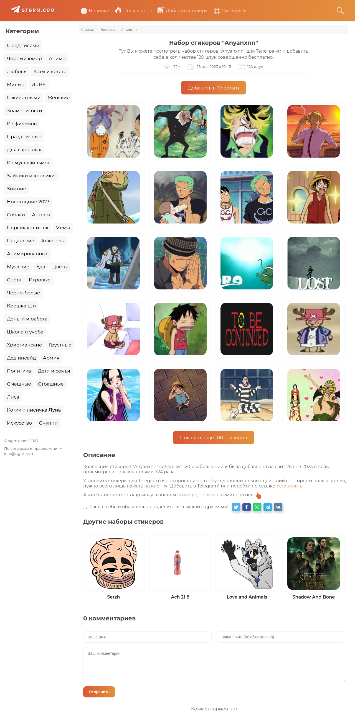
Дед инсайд (21, 358)
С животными (23, 97)
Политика (19, 371)
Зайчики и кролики (31, 175)
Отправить (99, 692)
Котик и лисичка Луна (34, 410)
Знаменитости (24, 110)
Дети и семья (54, 371)
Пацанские (20, 240)
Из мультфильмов (28, 162)
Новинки (95, 10)
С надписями (23, 45)
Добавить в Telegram (213, 88)
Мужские (18, 266)
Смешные (19, 384)
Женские (58, 97)
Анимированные (28, 253)
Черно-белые (23, 293)
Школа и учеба (25, 332)
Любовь (16, 71)
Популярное (133, 10)
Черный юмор (24, 58)
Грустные (60, 345)
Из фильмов (22, 123)
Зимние (16, 188)
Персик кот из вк (28, 227)
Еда (40, 266)
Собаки (16, 214)
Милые (15, 84)
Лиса (13, 397)
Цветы (60, 266)
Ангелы (41, 214)
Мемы (62, 227)
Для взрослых (24, 149)
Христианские (24, 345)
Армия (51, 358)
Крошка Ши (21, 306)
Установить (290, 486)
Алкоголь (52, 240)
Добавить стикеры (183, 10)
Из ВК (38, 84)
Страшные (51, 384)
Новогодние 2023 (28, 201)
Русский (227, 10)
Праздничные (24, 136)
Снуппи (48, 423)
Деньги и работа (27, 319)
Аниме (57, 58)
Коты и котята (50, 71)
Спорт (14, 280)
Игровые (40, 280)
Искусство (19, 423)
